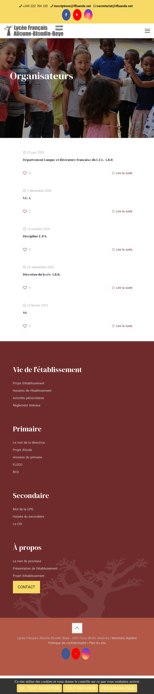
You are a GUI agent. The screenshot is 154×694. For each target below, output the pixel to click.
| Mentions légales (123, 638)
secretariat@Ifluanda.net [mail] (115, 6)
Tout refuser (80, 688)
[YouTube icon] (77, 15)
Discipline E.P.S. (35, 236)
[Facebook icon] (66, 15)
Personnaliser (118, 688)
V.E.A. (27, 198)
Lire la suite (124, 173)
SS (25, 313)
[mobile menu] (147, 31)
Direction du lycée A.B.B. (42, 274)
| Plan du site (96, 643)
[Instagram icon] (88, 15)
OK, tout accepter (39, 688)
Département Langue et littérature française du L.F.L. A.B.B (68, 160)
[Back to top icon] (77, 628)
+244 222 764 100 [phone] (35, 6)
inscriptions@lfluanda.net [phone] (72, 6)
